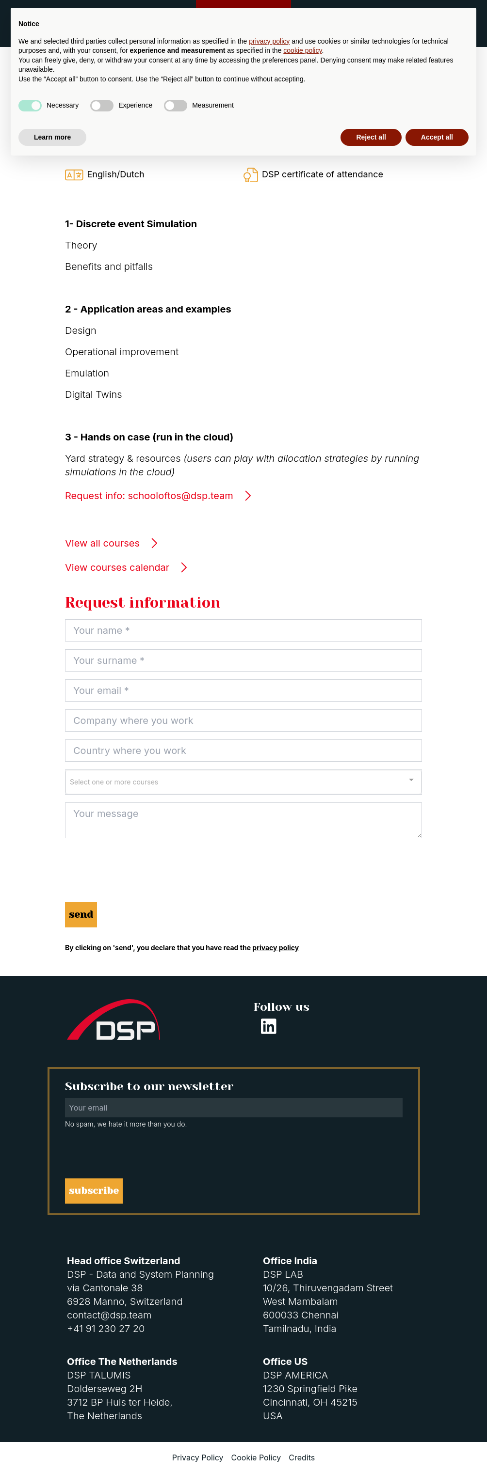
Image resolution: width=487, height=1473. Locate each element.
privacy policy (275, 947)
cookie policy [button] (302, 1360)
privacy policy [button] (269, 1350)
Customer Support (243, 16)
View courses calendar (126, 567)
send (81, 914)
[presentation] (138, 875)
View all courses (112, 543)
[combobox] (243, 782)
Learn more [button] (52, 1446)
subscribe (94, 1190)
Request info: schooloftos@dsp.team (158, 495)
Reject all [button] (371, 1446)
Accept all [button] (437, 1446)
